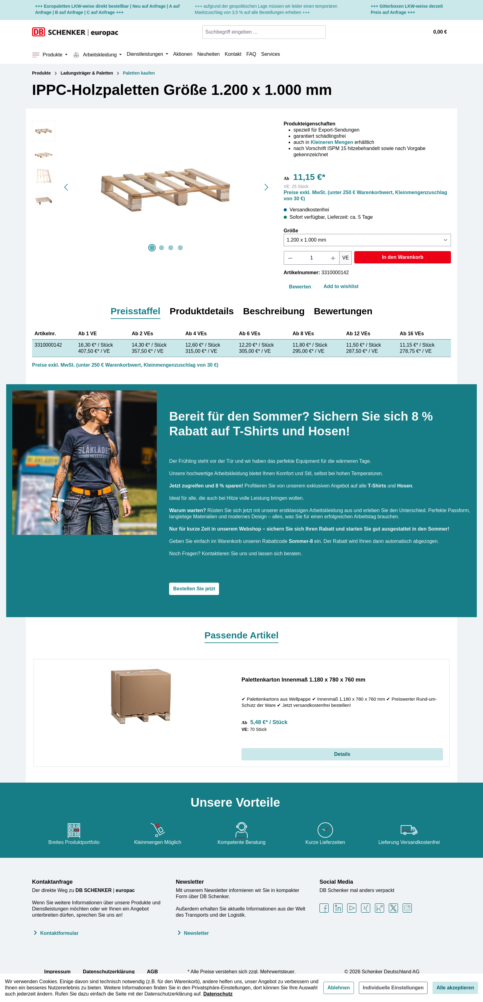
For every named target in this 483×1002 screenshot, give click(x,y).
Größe (291, 230)
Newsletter (190, 882)
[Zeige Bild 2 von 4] (161, 247)
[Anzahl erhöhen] (333, 258)
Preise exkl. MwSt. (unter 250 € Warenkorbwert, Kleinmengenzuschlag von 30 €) (125, 365)
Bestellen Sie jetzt (194, 588)
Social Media (336, 882)
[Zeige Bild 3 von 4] (170, 247)
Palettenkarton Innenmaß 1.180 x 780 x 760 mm (303, 680)
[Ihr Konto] (421, 32)
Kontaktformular (59, 933)
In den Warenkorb (403, 257)
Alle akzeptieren (455, 987)
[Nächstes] (266, 187)
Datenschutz (218, 993)
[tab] (135, 311)
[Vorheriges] (66, 187)
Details (342, 754)
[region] (152, 187)
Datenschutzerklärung (109, 971)
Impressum (57, 971)
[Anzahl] (311, 258)
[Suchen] (322, 32)
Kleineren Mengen (332, 142)
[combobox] (260, 32)
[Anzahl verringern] (290, 258)
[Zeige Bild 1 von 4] (152, 247)
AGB (152, 971)
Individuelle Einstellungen (393, 987)
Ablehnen (338, 987)
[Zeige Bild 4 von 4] (180, 247)
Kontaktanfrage (52, 882)
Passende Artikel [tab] (242, 635)
